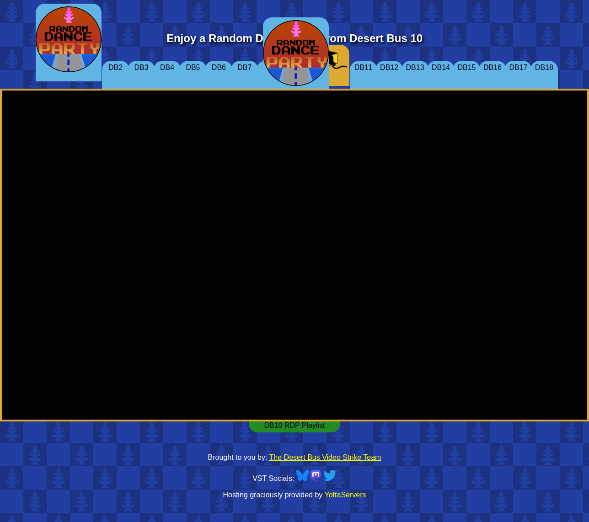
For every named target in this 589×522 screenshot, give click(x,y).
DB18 (544, 67)
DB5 (193, 67)
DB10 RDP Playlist (294, 425)
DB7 (244, 67)
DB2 (115, 67)
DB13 (415, 67)
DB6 (219, 67)
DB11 (363, 67)
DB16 (492, 67)
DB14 (441, 67)
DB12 (389, 67)
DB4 (167, 67)
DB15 (466, 67)
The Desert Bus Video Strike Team (325, 457)
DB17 (518, 67)
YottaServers (345, 495)
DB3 (141, 67)
